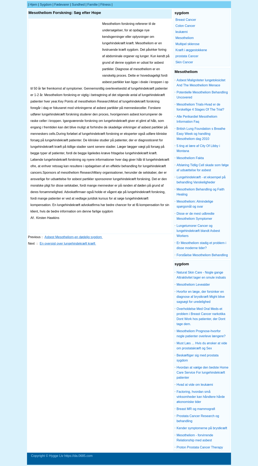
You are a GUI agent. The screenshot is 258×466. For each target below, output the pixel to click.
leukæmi (181, 32)
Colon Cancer (185, 25)
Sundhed (78, 4)
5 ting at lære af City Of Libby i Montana (198, 148)
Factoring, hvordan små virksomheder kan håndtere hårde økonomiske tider (201, 397)
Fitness (105, 4)
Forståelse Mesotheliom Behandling (202, 255)
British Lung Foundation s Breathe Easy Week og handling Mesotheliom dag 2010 (201, 134)
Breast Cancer (185, 19)
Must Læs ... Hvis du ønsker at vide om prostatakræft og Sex (202, 345)
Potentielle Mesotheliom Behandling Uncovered (202, 95)
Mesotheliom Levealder (193, 284)
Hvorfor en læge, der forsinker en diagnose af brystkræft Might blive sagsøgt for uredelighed (201, 296)
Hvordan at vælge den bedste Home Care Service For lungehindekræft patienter (202, 372)
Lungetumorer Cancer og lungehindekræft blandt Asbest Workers (198, 231)
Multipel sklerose (187, 44)
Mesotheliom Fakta (190, 158)
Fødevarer (61, 4)
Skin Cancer (184, 62)
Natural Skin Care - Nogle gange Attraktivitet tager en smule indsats (201, 275)
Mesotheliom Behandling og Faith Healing (200, 192)
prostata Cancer (186, 56)
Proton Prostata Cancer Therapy (200, 447)
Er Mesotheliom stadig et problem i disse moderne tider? (201, 245)
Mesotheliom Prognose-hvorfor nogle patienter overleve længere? (201, 333)
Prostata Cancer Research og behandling (198, 418)
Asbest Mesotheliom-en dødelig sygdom (74, 237)
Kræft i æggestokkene (191, 50)
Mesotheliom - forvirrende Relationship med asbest (195, 437)
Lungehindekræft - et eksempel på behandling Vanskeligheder (201, 179)
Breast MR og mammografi (196, 409)
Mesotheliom (184, 38)
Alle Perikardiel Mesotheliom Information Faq (197, 119)
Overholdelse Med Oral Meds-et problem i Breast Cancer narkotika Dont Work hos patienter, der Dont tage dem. (201, 316)
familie (92, 4)
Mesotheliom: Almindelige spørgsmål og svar (195, 204)
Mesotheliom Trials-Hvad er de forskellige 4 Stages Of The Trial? (200, 107)
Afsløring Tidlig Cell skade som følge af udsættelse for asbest (203, 167)
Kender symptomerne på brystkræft (202, 428)
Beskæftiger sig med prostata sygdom (197, 358)
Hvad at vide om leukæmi (195, 384)
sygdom (46, 4)
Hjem (33, 4)
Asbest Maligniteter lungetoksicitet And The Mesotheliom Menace (201, 82)
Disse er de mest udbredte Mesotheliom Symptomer (195, 216)
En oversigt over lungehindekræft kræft (68, 243)
